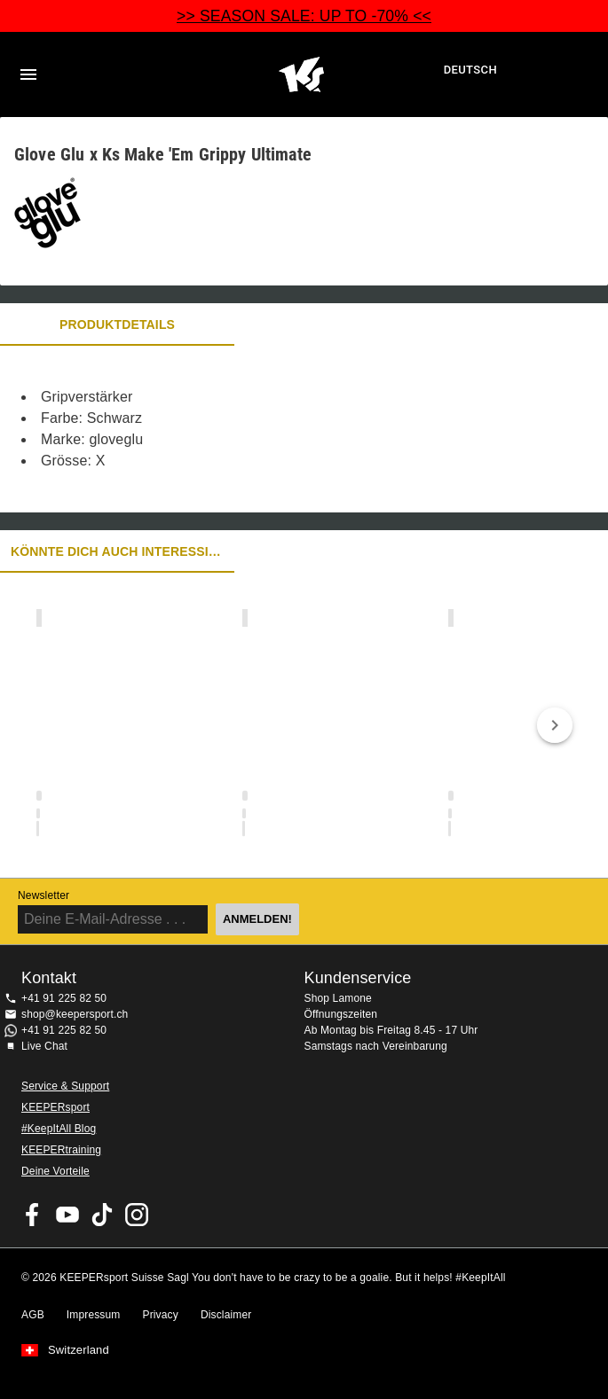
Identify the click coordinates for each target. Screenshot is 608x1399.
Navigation (28, 74)
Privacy (160, 1315)
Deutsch (470, 69)
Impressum (94, 1315)
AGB (32, 1315)
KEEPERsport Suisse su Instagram (136, 1214)
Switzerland (78, 1350)
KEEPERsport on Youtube (67, 1214)
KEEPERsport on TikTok (102, 1214)
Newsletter (43, 895)
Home (301, 74)
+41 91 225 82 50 (64, 998)
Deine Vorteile (55, 1171)
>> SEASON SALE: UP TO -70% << (304, 16)
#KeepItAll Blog (58, 1128)
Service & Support (65, 1086)
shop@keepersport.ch (74, 1014)
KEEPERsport (55, 1107)
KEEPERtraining (61, 1150)
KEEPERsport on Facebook (32, 1214)
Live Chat (44, 1046)
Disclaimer (226, 1315)
